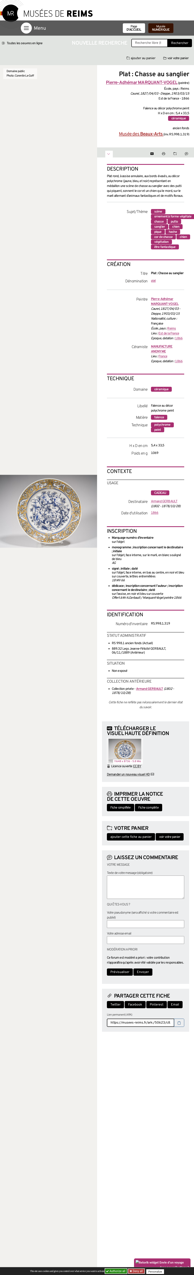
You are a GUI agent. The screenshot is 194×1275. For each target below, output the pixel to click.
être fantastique (165, 247)
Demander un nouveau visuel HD (128, 775)
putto (174, 222)
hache (173, 232)
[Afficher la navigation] (26, 28)
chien (175, 227)
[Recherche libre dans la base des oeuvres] (149, 43)
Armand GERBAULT (164, 501)
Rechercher (179, 43)
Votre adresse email (119, 934)
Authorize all (116, 1271)
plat (153, 281)
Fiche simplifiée (120, 808)
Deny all (138, 1271)
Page (133, 28)
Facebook (135, 1005)
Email (175, 1005)
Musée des (141, 134)
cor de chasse (163, 237)
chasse (159, 222)
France (163, 356)
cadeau (160, 493)
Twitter (115, 1005)
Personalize (157, 1271)
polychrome (162, 425)
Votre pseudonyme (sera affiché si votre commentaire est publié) (142, 915)
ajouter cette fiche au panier (131, 837)
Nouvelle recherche (99, 43)
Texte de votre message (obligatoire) (130, 873)
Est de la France (169, 333)
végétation (161, 242)
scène (158, 212)
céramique (178, 119)
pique (158, 232)
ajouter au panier (140, 58)
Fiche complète (148, 808)
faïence (159, 417)
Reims (171, 329)
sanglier (159, 227)
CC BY (137, 766)
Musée (161, 28)
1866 (179, 338)
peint (157, 430)
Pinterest (156, 1005)
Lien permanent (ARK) (119, 1015)
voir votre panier (175, 58)
